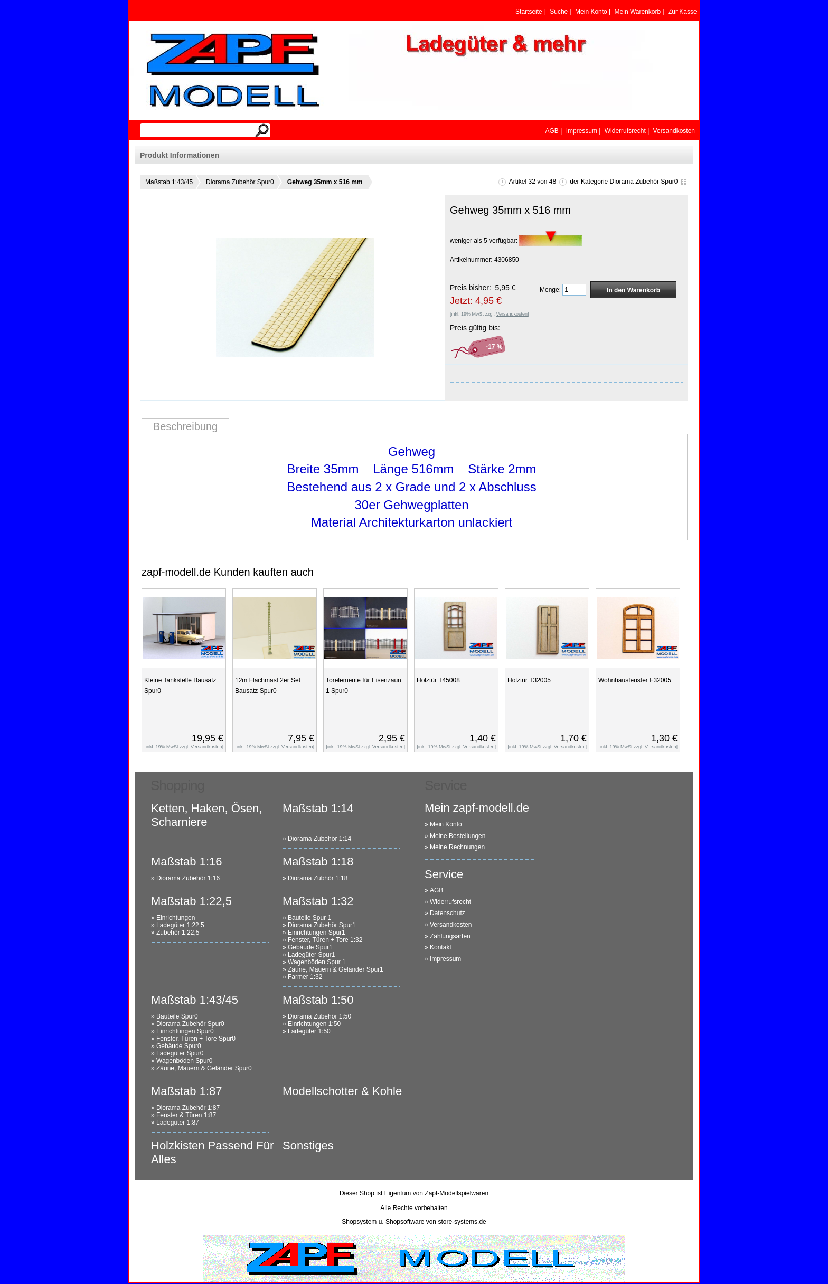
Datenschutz (447, 913)
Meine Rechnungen (457, 847)
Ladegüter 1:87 (177, 1122)
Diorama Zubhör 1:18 (317, 878)
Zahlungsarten (450, 936)
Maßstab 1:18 (318, 861)
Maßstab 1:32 (318, 901)
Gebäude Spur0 (178, 1046)
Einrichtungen (175, 917)
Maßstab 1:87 (186, 1091)
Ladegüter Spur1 (311, 954)
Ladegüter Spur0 (179, 1053)
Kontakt (440, 947)
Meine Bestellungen (457, 836)
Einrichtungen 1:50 (314, 1024)
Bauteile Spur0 (177, 1016)
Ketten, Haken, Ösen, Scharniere (206, 815)
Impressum (445, 959)
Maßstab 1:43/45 (169, 182)
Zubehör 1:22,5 (177, 932)
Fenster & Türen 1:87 (186, 1115)
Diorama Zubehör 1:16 (188, 878)
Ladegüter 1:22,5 (180, 925)
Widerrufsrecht (450, 902)
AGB (436, 890)
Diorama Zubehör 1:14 (319, 838)
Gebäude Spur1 (310, 947)
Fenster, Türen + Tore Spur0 (196, 1038)
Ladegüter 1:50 (309, 1031)
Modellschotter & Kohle (342, 1091)
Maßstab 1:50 (318, 999)
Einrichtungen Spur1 (316, 932)
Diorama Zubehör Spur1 (322, 925)
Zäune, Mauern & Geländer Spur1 (335, 969)
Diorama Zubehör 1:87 (188, 1107)
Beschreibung (185, 426)
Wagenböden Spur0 (184, 1060)
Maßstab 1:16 (186, 861)
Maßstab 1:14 (318, 808)
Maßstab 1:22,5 (191, 901)
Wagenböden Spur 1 (317, 962)
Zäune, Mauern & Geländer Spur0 (204, 1068)
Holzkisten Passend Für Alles (212, 1152)
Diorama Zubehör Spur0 (240, 182)
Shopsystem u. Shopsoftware (383, 1221)
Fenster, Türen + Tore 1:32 (325, 940)
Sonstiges (308, 1145)
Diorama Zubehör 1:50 (319, 1016)
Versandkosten (451, 924)
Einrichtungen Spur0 (185, 1031)
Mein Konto (446, 824)
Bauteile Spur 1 (309, 917)
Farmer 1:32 (305, 977)
